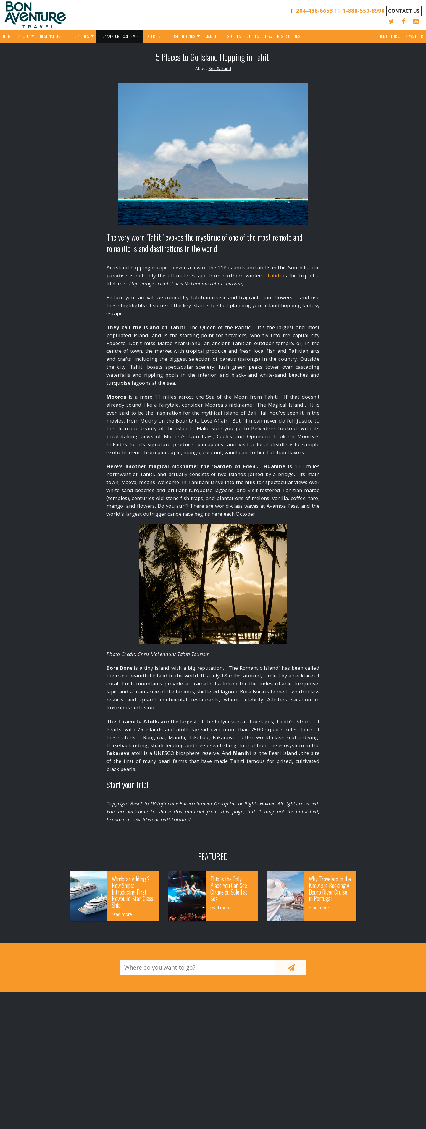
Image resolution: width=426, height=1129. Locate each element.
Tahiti (274, 275)
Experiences (156, 36)
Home (7, 36)
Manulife (213, 36)
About (24, 36)
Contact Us (403, 11)
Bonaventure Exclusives (119, 36)
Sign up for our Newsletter (400, 36)
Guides (253, 36)
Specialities (78, 36)
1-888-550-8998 (364, 10)
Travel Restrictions (282, 36)
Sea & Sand (220, 68)
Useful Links (183, 36)
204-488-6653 (314, 10)
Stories (234, 36)
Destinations (51, 36)
